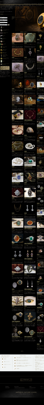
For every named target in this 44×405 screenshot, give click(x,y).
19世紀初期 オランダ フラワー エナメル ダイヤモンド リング (17, 52)
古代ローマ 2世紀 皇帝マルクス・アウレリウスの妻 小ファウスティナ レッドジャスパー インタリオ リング (40, 278)
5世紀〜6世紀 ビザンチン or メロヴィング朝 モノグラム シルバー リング (40, 150)
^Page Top (22, 358)
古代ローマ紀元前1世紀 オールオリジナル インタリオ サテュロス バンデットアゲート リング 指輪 (40, 238)
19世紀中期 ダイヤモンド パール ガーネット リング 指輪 (40, 188)
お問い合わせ (40, 5)
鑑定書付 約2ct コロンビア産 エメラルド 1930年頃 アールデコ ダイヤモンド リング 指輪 (29, 176)
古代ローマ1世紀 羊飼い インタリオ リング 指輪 (29, 315)
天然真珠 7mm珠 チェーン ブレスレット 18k (17, 175)
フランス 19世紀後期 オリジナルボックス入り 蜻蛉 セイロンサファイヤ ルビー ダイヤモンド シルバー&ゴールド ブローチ (17, 82)
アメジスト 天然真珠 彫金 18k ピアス (29, 267)
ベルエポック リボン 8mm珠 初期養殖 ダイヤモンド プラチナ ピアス (29, 298)
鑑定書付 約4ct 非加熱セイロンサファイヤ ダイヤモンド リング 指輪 (17, 192)
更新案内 (20, 5)
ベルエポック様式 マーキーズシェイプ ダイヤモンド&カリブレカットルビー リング (17, 315)
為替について (34, 5)
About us (42, 393)
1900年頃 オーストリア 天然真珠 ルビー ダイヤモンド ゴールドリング (17, 144)
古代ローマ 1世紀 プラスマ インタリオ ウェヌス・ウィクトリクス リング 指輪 (30, 345)
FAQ (36, 5)
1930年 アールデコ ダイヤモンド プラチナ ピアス (29, 222)
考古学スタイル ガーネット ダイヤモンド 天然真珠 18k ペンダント (30, 192)
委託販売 (30, 5)
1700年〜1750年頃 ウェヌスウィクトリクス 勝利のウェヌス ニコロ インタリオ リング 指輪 (30, 98)
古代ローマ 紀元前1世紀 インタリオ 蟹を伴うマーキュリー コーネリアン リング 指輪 (17, 252)
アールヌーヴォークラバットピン (40, 59)
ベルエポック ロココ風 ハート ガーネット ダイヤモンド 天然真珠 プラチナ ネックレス (30, 66)
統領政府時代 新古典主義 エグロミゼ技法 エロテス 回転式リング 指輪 (40, 175)
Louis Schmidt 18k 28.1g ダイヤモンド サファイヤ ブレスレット (40, 111)
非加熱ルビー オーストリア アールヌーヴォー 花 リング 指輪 (40, 291)
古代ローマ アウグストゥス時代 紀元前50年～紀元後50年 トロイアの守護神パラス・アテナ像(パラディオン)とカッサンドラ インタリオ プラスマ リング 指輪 (17, 299)
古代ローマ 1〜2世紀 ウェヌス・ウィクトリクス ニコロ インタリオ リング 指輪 (17, 330)
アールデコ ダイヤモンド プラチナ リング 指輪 (17, 283)
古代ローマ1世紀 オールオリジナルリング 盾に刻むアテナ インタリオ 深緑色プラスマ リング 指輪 (17, 98)
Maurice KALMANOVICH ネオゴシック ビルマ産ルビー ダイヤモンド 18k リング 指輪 (30, 330)
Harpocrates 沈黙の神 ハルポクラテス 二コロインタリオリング (17, 345)
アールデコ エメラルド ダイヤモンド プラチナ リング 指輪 (30, 252)
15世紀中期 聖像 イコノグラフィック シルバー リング (40, 251)
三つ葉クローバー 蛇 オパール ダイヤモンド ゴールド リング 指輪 (30, 114)
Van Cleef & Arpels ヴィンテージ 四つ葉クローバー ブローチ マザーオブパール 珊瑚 (40, 264)
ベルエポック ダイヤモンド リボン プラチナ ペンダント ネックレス (40, 353)
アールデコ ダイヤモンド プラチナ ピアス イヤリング (17, 268)
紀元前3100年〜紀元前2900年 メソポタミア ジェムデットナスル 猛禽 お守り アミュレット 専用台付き (30, 145)
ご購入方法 (23, 5)
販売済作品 (26, 5)
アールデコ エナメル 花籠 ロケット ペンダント (29, 52)
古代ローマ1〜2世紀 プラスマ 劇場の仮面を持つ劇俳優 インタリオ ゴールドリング (17, 237)
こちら (38, 374)
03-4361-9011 (34, 3)
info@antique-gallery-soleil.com (19, 395)
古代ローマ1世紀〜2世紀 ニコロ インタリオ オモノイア (40, 213)
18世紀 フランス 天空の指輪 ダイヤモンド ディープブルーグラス (29, 207)
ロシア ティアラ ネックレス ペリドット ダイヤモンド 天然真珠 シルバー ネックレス (17, 160)
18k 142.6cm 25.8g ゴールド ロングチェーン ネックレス (17, 222)
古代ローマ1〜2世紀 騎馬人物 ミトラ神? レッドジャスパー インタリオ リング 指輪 (29, 237)
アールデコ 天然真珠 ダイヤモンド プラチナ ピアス (40, 85)
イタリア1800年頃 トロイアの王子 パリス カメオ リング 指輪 (17, 114)
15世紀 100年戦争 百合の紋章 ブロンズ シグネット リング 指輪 (30, 283)
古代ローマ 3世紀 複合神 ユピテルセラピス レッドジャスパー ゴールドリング (17, 129)
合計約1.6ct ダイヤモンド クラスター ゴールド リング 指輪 (17, 207)
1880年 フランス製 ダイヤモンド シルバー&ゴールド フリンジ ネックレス (30, 81)
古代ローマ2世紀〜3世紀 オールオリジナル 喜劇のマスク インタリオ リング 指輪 (40, 98)
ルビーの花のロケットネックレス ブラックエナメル (29, 129)
